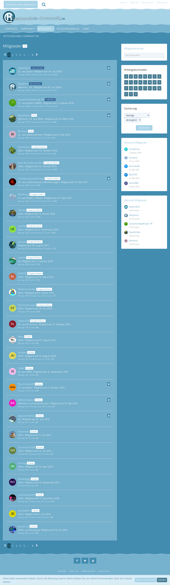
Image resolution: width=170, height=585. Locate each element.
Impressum (162, 2)
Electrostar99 (26, 384)
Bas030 (133, 174)
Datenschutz (147, 2)
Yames (22, 210)
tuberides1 (24, 67)
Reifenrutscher (27, 289)
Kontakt (123, 2)
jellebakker (24, 510)
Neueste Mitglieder (135, 142)
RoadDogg (24, 479)
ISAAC (21, 368)
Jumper (22, 352)
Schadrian (134, 149)
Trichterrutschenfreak (31, 178)
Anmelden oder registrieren (20, 4)
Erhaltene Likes (36, 74)
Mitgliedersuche (134, 48)
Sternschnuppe (27, 305)
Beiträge (21, 74)
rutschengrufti (26, 494)
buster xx (23, 526)
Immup (22, 463)
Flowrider (23, 431)
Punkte (49, 74)
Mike (21, 336)
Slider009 (23, 320)
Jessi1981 (134, 183)
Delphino (23, 83)
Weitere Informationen (145, 580)
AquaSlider (24, 115)
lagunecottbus (26, 415)
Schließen (162, 580)
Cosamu (133, 157)
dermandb (134, 166)
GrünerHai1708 (26, 447)
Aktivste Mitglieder (135, 200)
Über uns (134, 2)
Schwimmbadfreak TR (31, 99)
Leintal (22, 225)
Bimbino (22, 131)
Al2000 (22, 273)
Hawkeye (23, 194)
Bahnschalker (26, 399)
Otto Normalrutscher (30, 162)
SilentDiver (24, 147)
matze (22, 257)
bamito (22, 241)
